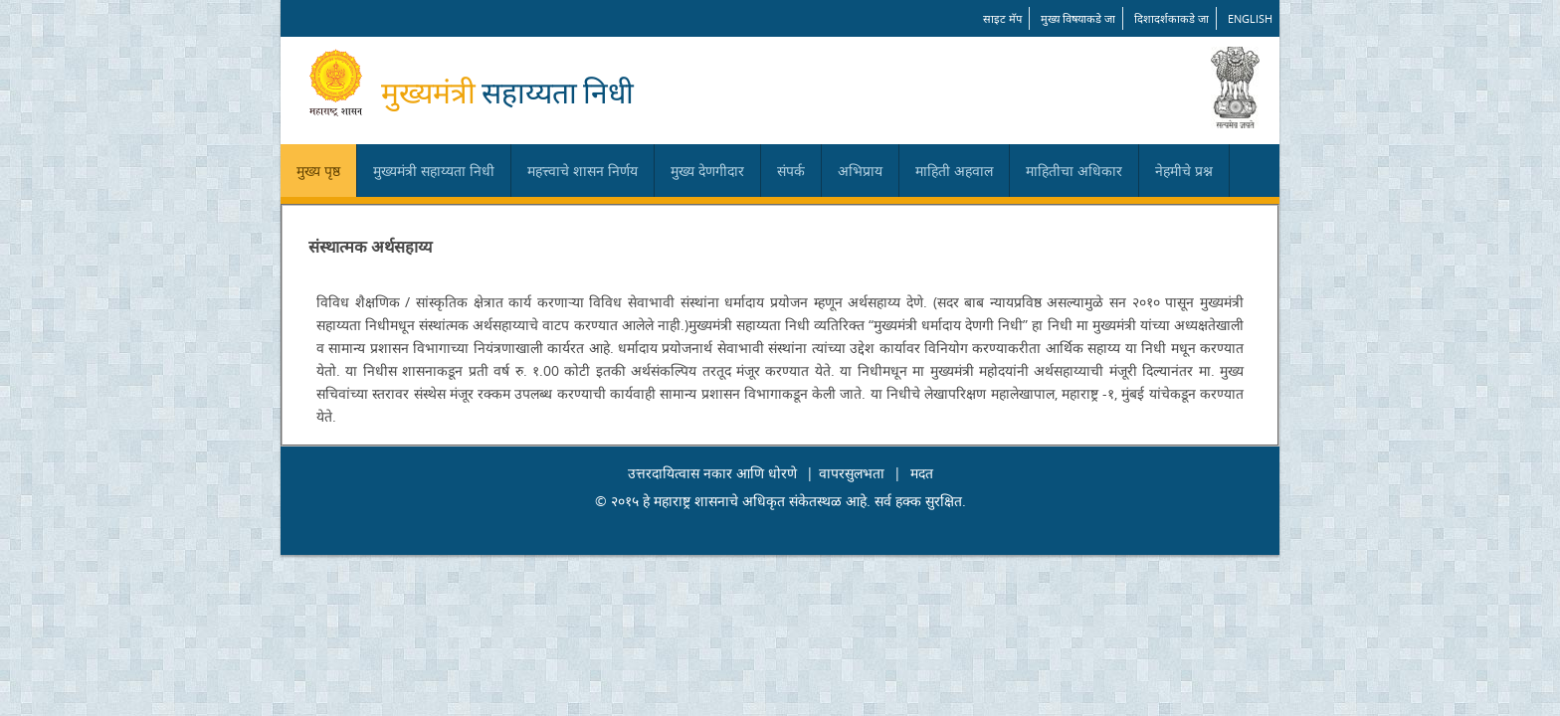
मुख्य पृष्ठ (318, 170)
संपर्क (791, 170)
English (1250, 18)
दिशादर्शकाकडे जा (1171, 18)
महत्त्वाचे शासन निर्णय (582, 170)
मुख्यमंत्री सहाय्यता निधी (433, 170)
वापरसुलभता (851, 472)
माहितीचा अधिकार (1074, 170)
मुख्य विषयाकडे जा (1078, 18)
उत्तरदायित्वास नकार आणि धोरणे (712, 472)
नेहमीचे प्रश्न (1184, 170)
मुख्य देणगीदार (707, 170)
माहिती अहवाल (954, 170)
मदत (921, 472)
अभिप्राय (860, 170)
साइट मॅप (1002, 18)
